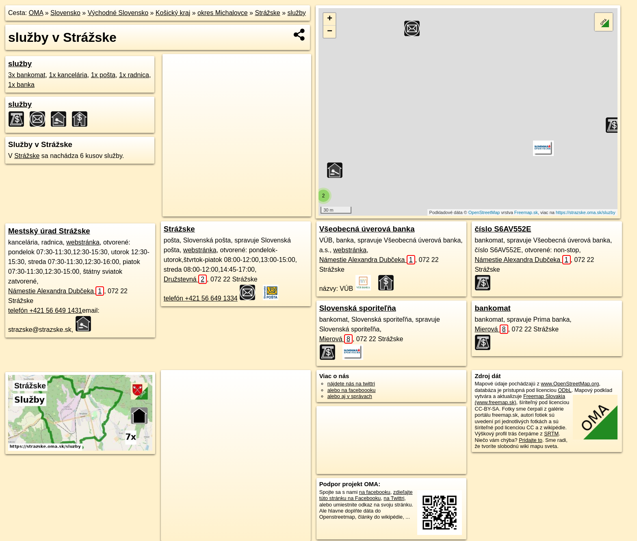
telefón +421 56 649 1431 (45, 310)
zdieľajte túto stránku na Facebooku (366, 495)
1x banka (21, 84)
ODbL (564, 390)
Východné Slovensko (118, 12)
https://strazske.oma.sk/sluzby (585, 212)
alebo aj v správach (349, 396)
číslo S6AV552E (502, 229)
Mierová (336, 339)
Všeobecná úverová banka (367, 229)
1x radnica (134, 74)
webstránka (83, 242)
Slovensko (65, 12)
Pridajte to (530, 440)
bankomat (492, 308)
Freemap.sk (526, 212)
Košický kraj (173, 12)
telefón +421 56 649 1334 (201, 298)
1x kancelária (68, 74)
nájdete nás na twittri (351, 384)
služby (297, 12)
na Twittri (394, 498)
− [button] (329, 32)
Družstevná (185, 279)
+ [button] (329, 19)
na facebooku (374, 492)
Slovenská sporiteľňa (357, 308)
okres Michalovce (222, 12)
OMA (36, 12)
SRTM (551, 434)
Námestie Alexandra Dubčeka (56, 291)
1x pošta (103, 74)
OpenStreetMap (484, 212)
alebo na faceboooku (351, 390)
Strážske (267, 12)
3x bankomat (27, 74)
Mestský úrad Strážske (49, 231)
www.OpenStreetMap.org (570, 384)
